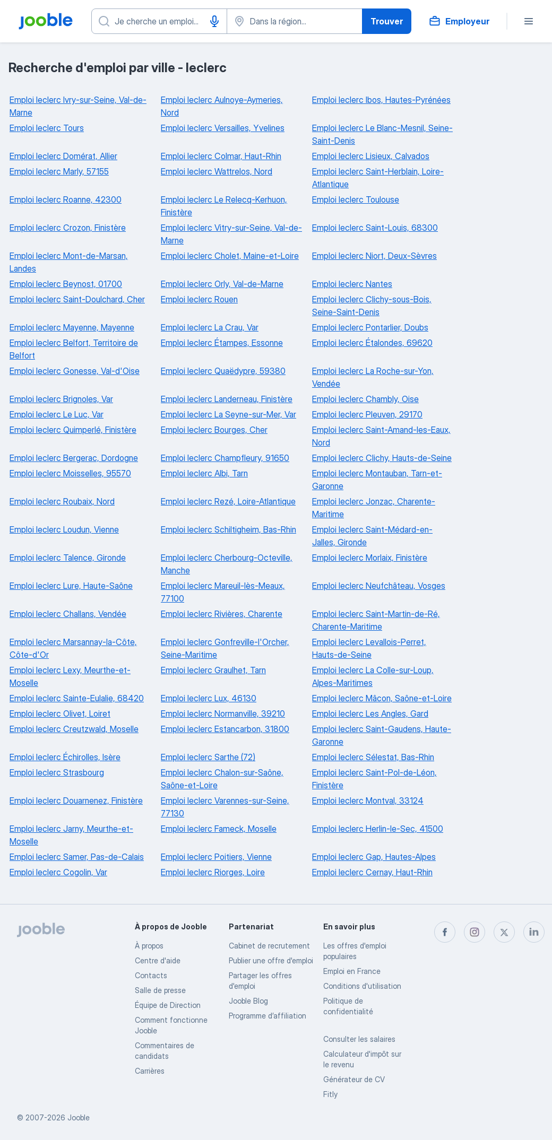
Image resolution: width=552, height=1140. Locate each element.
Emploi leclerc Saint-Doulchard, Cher (77, 299)
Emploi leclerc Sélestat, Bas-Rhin (373, 757)
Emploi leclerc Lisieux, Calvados (370, 156)
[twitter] (504, 932)
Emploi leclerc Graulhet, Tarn (213, 670)
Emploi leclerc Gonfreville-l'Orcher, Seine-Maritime (225, 648)
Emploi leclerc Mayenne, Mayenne (72, 327)
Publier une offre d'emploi (271, 960)
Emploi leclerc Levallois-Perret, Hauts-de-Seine (369, 648)
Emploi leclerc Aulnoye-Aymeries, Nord (222, 106)
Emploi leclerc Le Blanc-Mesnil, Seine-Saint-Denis (382, 134)
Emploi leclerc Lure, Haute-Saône (71, 585)
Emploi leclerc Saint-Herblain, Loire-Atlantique (378, 177)
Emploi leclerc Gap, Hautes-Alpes (374, 856)
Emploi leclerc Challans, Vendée (68, 613)
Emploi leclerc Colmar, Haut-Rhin (221, 156)
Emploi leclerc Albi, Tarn (204, 473)
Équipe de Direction (168, 1005)
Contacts (151, 975)
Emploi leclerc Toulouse (355, 199)
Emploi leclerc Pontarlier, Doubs (370, 327)
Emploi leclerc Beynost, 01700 (66, 284)
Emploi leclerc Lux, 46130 (208, 698)
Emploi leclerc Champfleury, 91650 (225, 457)
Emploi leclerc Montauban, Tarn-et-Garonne (377, 479)
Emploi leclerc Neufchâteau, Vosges (378, 585)
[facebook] (444, 932)
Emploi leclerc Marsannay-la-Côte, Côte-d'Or (73, 648)
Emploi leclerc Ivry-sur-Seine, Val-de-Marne (78, 106)
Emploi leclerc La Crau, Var (209, 327)
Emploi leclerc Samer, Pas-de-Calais (77, 856)
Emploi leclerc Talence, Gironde (68, 557)
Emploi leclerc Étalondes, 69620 (372, 342)
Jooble (78, 1117)
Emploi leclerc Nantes (352, 284)
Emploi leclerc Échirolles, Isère (65, 757)
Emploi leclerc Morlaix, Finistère (369, 557)
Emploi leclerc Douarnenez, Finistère (76, 800)
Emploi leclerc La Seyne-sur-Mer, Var (228, 414)
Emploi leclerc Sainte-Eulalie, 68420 (77, 698)
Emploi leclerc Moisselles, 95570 (70, 473)
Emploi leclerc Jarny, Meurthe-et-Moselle (71, 835)
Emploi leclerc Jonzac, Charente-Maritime (373, 507)
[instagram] (474, 932)
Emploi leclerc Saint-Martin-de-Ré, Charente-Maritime (376, 620)
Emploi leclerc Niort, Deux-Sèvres (374, 255)
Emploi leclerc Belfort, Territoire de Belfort (74, 349)
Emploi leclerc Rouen (199, 299)
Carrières (150, 1070)
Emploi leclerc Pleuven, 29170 (367, 414)
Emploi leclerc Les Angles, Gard (370, 713)
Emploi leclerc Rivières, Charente (221, 613)
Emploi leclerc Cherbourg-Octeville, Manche (226, 564)
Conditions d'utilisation (362, 985)
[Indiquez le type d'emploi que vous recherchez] (159, 21)
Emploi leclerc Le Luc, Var (57, 414)
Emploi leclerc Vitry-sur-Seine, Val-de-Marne (231, 234)
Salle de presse (160, 990)
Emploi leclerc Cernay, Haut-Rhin (372, 872)
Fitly (330, 1094)
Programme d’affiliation (267, 1015)
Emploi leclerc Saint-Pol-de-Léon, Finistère (374, 778)
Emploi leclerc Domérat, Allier (63, 156)
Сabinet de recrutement (269, 945)
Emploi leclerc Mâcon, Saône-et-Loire (382, 698)
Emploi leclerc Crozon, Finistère (68, 227)
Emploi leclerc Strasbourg (57, 772)
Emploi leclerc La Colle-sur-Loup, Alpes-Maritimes (373, 676)
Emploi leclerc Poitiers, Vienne (216, 856)
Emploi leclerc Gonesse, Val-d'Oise (75, 371)
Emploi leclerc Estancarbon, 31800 (225, 729)
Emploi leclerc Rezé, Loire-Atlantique (228, 501)
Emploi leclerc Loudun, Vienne (64, 529)
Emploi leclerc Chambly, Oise (365, 399)
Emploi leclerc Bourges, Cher (214, 429)
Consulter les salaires (359, 1038)
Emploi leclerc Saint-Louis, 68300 (375, 227)
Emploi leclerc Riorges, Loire (213, 872)
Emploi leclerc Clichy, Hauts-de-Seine (382, 457)
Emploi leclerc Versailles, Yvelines (222, 128)
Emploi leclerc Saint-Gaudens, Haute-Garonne (381, 735)
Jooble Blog (248, 1000)
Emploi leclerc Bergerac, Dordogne (74, 457)
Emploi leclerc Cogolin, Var (58, 872)
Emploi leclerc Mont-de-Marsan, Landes (69, 262)
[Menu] (528, 21)
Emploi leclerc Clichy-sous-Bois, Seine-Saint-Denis (372, 305)
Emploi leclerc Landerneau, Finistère (226, 399)
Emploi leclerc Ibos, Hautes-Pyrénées (381, 99)
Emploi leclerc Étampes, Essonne (222, 342)
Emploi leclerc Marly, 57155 (59, 171)
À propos (149, 945)
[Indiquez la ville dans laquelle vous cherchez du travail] (295, 21)
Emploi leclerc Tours (47, 128)
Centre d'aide (157, 960)
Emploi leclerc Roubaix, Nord (62, 501)
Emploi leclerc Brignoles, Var (61, 399)
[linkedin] (534, 932)
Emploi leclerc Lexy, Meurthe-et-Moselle (70, 676)
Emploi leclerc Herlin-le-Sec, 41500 (377, 828)
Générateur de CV (354, 1079)
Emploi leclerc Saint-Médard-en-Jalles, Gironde (372, 535)
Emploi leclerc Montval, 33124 (368, 800)
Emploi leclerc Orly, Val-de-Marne (222, 284)
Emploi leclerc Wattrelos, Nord (216, 171)
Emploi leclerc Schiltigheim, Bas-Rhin (228, 529)
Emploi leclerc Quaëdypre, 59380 (223, 371)
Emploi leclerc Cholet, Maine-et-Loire (230, 255)
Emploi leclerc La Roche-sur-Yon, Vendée (373, 377)
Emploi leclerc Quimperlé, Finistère (73, 429)
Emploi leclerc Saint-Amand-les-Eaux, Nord (381, 436)
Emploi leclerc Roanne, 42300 (66, 199)
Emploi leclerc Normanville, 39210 (223, 713)
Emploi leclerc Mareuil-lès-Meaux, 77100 (223, 592)
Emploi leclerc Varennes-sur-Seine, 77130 (225, 807)
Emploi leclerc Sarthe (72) (208, 757)
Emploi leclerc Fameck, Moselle (219, 828)
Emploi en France (352, 971)
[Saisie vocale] (214, 21)
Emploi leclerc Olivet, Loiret (60, 713)
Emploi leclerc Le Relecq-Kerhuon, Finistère (224, 205)
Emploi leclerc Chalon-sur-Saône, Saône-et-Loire (222, 778)
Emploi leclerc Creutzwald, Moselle (74, 729)
